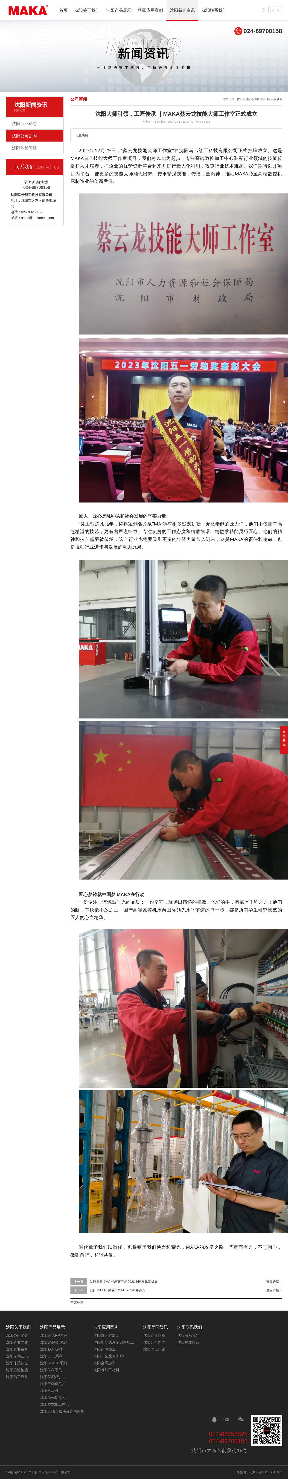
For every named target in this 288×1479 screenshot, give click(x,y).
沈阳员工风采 (17, 1377)
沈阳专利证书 (17, 1356)
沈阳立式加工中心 (55, 1404)
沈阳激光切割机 (53, 1398)
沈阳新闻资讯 (182, 10)
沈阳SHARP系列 (53, 1335)
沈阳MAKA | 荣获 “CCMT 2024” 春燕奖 (117, 1290)
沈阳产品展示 (118, 10)
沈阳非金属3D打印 (108, 1356)
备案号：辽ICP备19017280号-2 (259, 1472)
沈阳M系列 (49, 1391)
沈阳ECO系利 (51, 1356)
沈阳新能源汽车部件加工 (113, 1342)
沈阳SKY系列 (51, 1370)
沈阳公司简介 (17, 1335)
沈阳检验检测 (17, 1370)
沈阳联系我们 (214, 10)
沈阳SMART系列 (54, 1342)
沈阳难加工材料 (106, 1370)
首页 (63, 10)
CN (272, 10)
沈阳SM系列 (50, 1377)
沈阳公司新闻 (24, 135)
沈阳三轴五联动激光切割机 (62, 1411)
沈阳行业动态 (24, 123)
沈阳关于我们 (87, 10)
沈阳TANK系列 (52, 1349)
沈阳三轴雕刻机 (53, 1384)
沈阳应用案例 (150, 10)
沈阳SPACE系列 (53, 1363)
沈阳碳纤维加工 (106, 1335)
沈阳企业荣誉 (17, 1349)
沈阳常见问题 (24, 148)
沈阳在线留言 (188, 1342)
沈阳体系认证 (17, 1363)
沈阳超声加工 (104, 1349)
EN (278, 10)
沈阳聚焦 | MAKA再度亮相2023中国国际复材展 (123, 1281)
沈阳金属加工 (104, 1363)
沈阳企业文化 (17, 1342)
